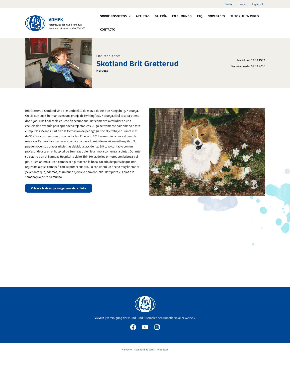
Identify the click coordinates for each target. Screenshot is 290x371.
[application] (129, 16)
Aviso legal (162, 349)
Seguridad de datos (144, 349)
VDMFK (56, 19)
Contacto (127, 349)
